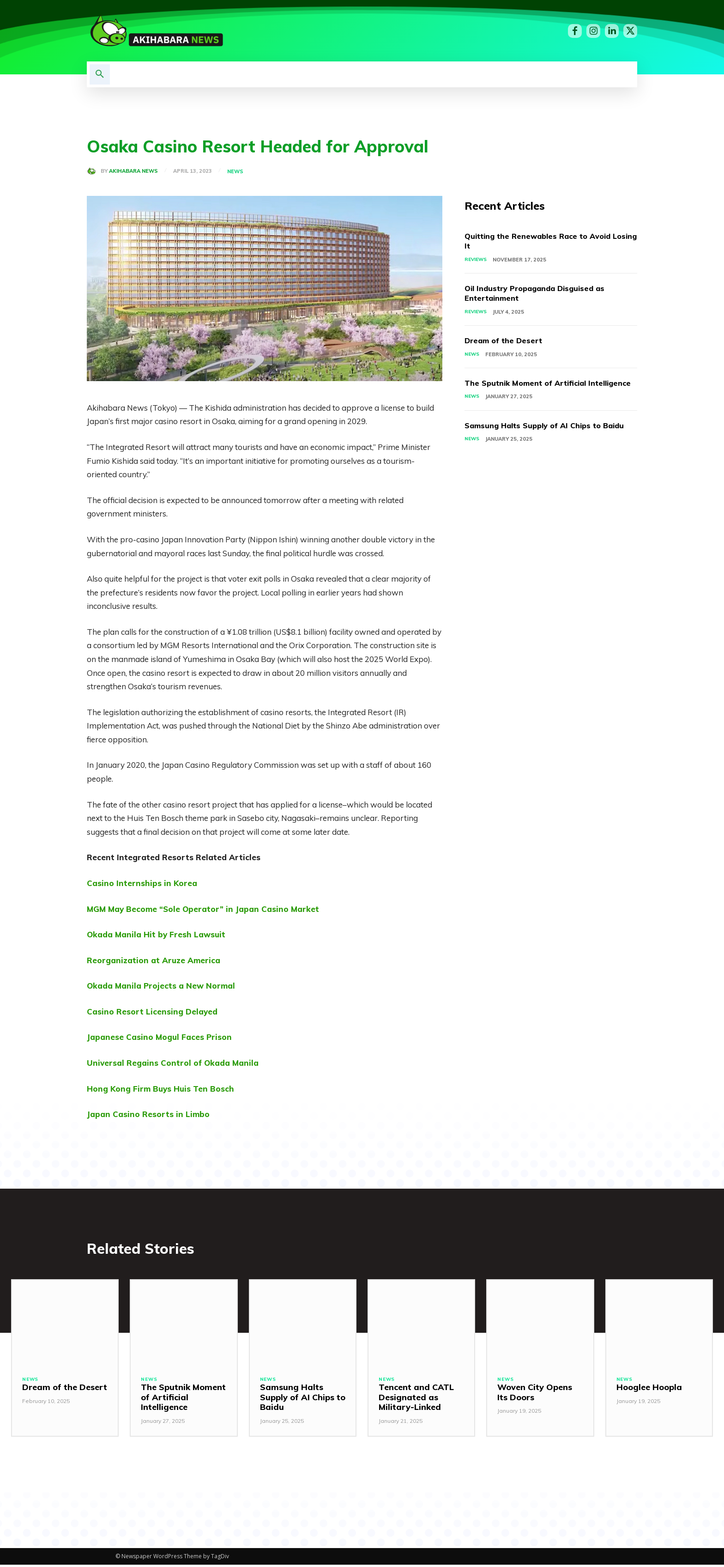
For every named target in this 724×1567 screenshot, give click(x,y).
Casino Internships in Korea (142, 883)
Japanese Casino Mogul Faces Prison (159, 1037)
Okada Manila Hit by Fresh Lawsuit (156, 934)
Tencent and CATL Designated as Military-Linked (416, 1399)
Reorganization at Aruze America (153, 960)
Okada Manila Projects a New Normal (161, 985)
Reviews (477, 260)
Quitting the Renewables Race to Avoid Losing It (545, 241)
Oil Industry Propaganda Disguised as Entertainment (543, 294)
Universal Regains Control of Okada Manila (173, 1063)
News (237, 171)
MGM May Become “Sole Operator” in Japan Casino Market (203, 909)
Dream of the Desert (507, 342)
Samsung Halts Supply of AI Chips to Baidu (540, 442)
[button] (100, 74)
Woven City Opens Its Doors (534, 1394)
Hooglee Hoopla (649, 1389)
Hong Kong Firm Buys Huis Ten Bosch (160, 1088)
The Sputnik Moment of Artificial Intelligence (532, 389)
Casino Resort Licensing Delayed (152, 1011)
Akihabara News (133, 171)
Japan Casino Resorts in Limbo (148, 1114)
